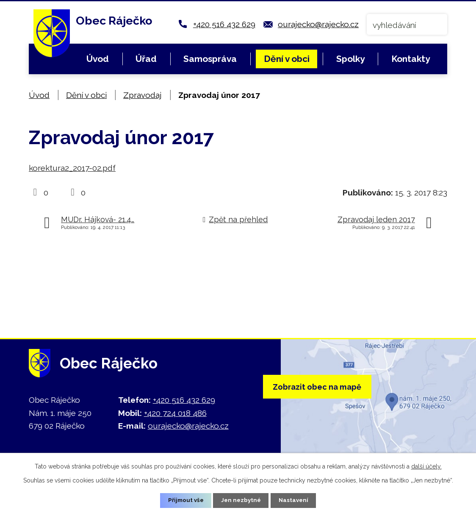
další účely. (426, 465)
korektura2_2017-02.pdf (72, 168)
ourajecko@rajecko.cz (318, 24)
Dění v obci (287, 58)
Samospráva (210, 58)
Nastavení (295, 499)
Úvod (97, 58)
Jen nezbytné (241, 499)
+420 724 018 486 (175, 413)
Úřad (146, 58)
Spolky (350, 58)
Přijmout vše (184, 499)
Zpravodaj (142, 95)
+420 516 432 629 (224, 24)
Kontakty (410, 58)
